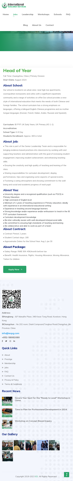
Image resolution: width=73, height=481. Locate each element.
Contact (50, 25)
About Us (36, 25)
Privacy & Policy (10, 380)
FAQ (68, 14)
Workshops (43, 14)
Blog (25, 25)
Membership (9, 363)
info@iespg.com (10, 333)
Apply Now (13, 269)
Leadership (27, 14)
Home (6, 14)
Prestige (7, 359)
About (6, 355)
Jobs (15, 14)
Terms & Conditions (12, 384)
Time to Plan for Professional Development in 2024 (41, 409)
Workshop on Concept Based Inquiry (33, 421)
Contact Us (8, 376)
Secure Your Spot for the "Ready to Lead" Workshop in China (42, 399)
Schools (58, 14)
